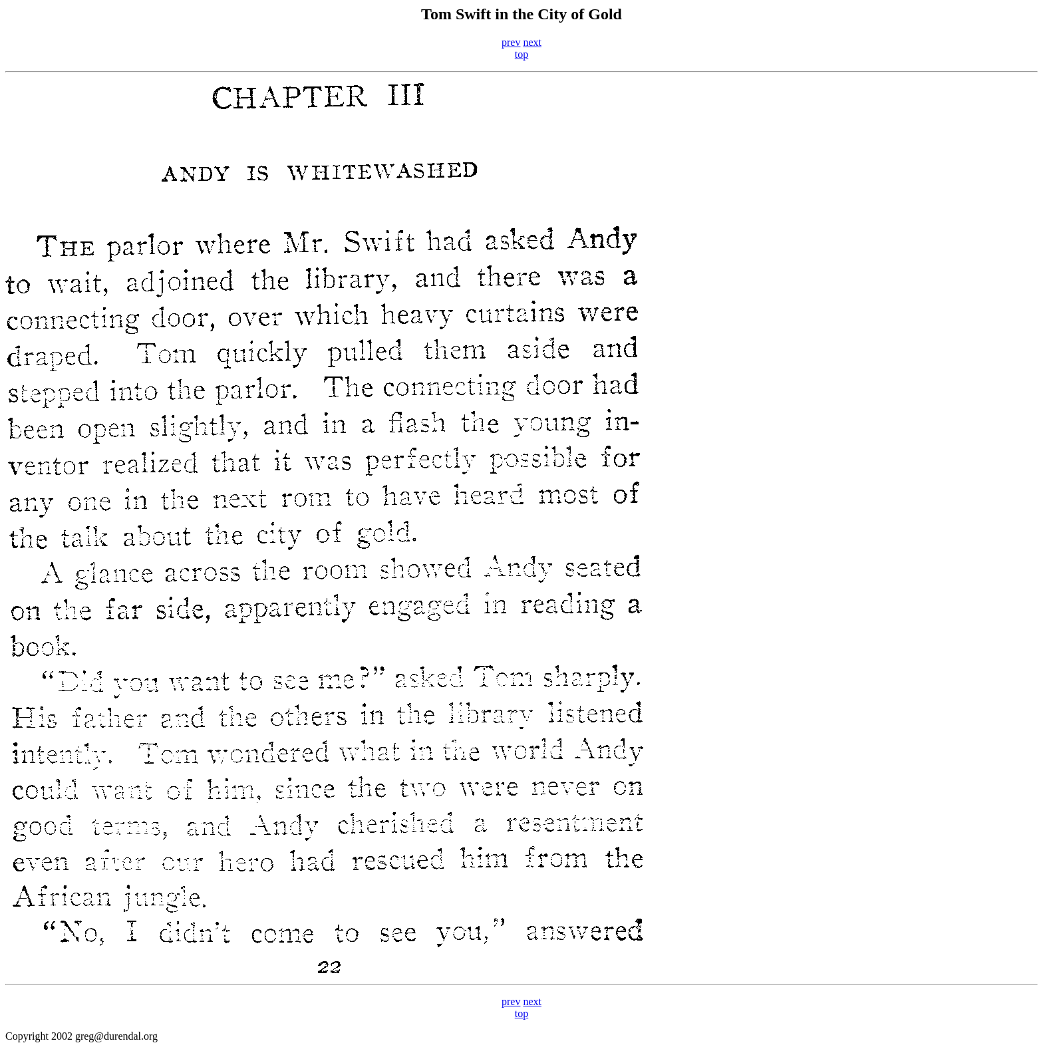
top (521, 54)
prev (511, 42)
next (532, 42)
